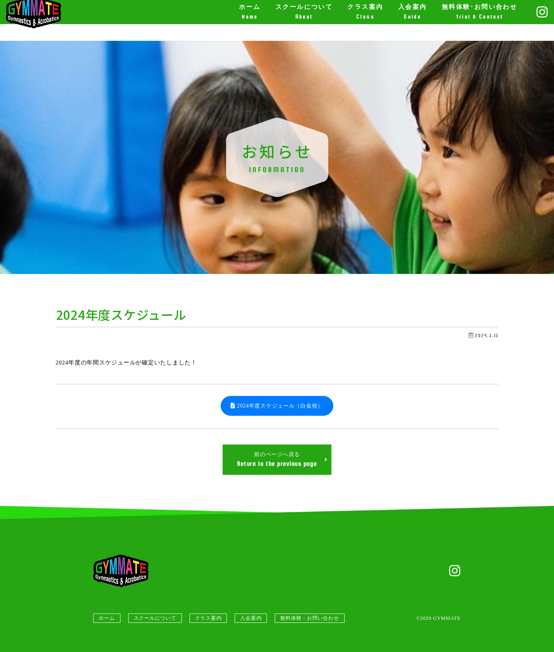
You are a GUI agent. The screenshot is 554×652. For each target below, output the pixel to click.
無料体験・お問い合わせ (309, 618)
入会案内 (250, 618)
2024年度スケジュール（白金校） (277, 406)
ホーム (107, 618)
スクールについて (155, 618)
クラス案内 (208, 618)
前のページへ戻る (282, 459)
